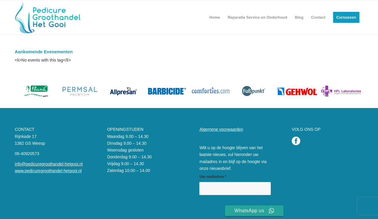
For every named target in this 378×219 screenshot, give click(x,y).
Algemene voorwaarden (221, 129)
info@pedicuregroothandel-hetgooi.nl (49, 164)
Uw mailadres (213, 176)
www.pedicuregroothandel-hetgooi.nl (48, 170)
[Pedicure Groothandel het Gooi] (47, 17)
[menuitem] (215, 17)
